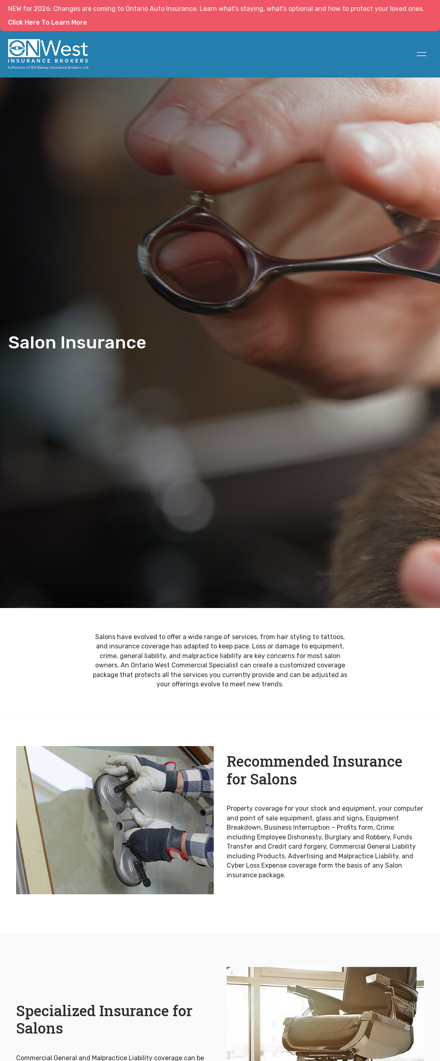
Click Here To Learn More (47, 22)
